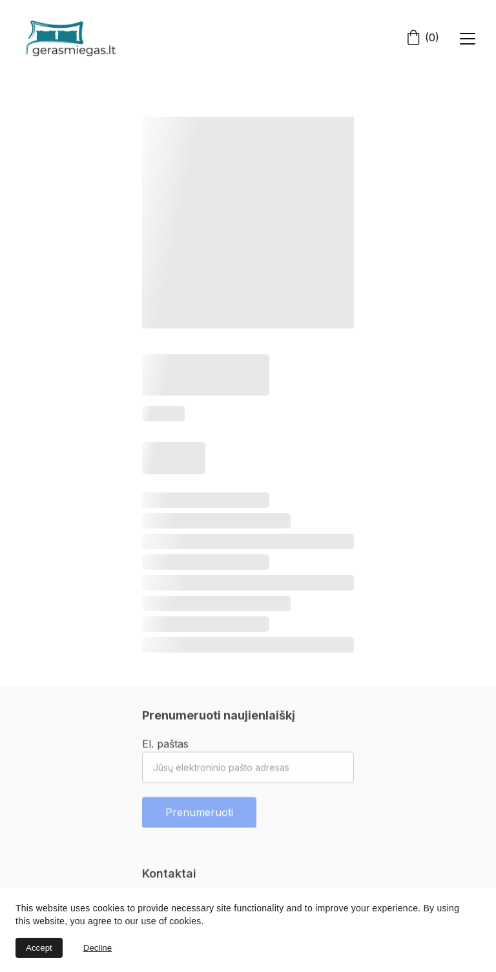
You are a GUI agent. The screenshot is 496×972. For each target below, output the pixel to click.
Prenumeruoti (199, 816)
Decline (97, 948)
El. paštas (165, 748)
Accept (39, 948)
